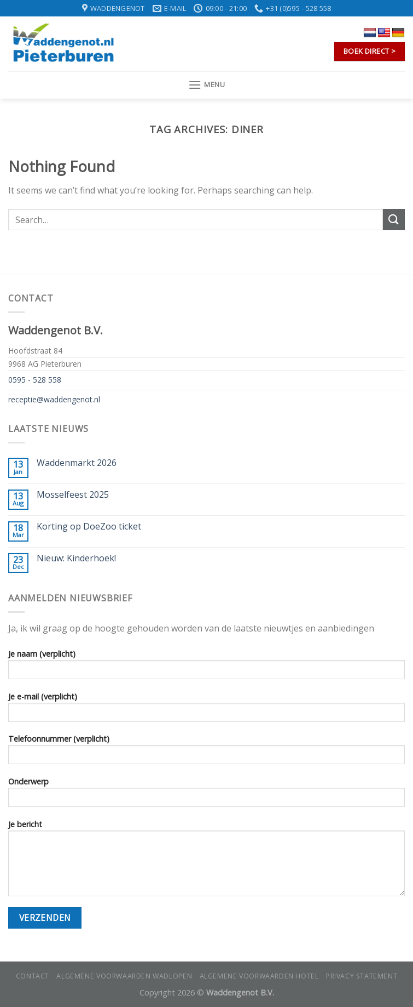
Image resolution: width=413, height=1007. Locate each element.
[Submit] (394, 219)
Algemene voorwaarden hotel (259, 976)
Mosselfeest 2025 (73, 495)
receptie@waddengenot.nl (54, 399)
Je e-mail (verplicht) (206, 710)
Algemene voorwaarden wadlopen (124, 976)
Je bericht (206, 861)
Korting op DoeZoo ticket (89, 526)
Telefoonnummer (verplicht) (206, 752)
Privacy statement (361, 976)
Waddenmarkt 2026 (77, 463)
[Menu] (206, 84)
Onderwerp (206, 795)
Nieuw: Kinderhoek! (76, 558)
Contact (32, 976)
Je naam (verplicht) (206, 667)
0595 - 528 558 (34, 379)
